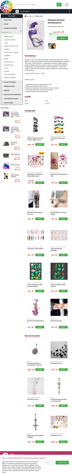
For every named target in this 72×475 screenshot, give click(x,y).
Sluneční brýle (8, 65)
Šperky (6, 58)
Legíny (6, 43)
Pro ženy (6, 71)
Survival (6, 90)
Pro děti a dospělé (10, 82)
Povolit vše (62, 466)
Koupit (62, 38)
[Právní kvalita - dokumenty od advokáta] (17, 456)
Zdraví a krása (8, 103)
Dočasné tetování (9, 40)
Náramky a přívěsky (10, 77)
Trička (6, 68)
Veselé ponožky (9, 62)
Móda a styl (8, 32)
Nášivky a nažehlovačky (11, 46)
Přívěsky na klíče (9, 86)
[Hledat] (59, 4)
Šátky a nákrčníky (9, 74)
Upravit (48, 466)
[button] (69, 11)
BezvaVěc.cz (30, 16)
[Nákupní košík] (67, 5)
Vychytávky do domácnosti (12, 94)
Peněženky (7, 55)
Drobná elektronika (10, 28)
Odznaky (6, 49)
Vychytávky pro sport (11, 98)
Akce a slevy (8, 20)
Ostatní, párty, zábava (11, 52)
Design (6, 24)
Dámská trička (8, 36)
